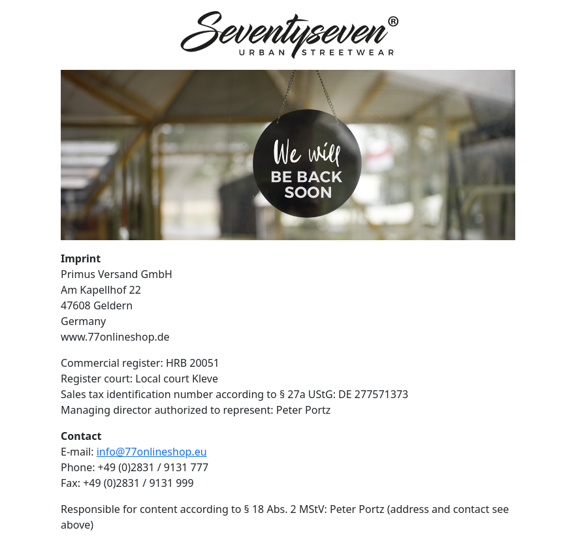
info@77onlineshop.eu (152, 451)
